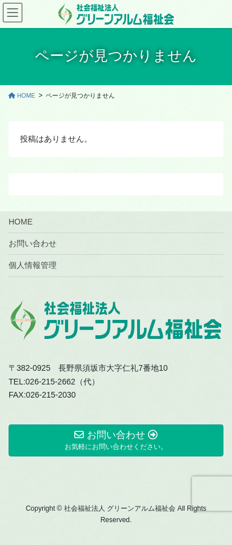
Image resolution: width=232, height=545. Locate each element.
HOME (21, 221)
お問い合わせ (33, 243)
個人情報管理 (33, 265)
